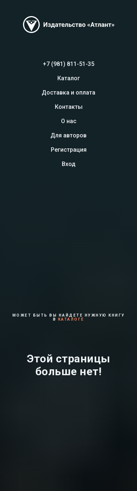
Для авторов (68, 135)
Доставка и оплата (68, 92)
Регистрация (69, 149)
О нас (68, 121)
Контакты (69, 106)
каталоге (71, 319)
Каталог (68, 78)
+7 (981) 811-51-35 (68, 63)
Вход (69, 163)
